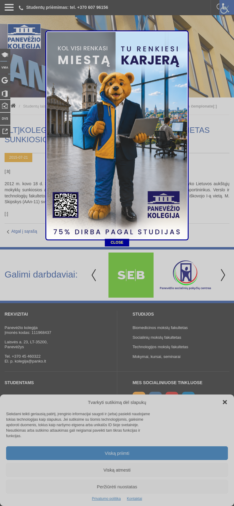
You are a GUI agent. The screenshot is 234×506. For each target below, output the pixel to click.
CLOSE (117, 217)
